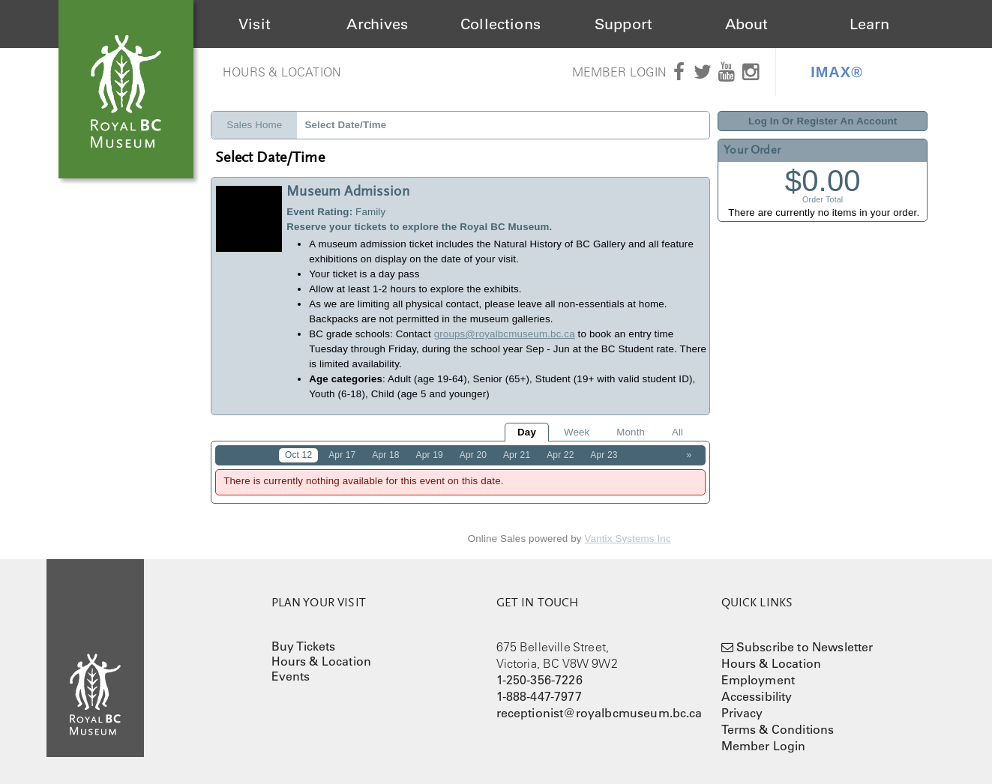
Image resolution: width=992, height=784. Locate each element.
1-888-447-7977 (539, 696)
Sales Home (254, 124)
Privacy (742, 712)
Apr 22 (560, 455)
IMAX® (837, 72)
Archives (377, 24)
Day (526, 432)
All (677, 432)
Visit (254, 24)
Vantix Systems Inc (628, 538)
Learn (870, 24)
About (747, 24)
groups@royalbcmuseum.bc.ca (504, 334)
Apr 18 (385, 455)
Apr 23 (603, 455)
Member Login (619, 71)
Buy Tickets (303, 646)
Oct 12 (298, 455)
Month (630, 432)
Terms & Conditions (778, 729)
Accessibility (757, 696)
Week (576, 432)
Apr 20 (473, 455)
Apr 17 (341, 455)
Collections (500, 24)
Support (623, 24)
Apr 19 (429, 455)
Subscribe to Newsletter (805, 646)
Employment (758, 679)
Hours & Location (282, 71)
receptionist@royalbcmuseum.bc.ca (599, 712)
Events (290, 676)
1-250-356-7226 (539, 679)
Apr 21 (516, 455)
